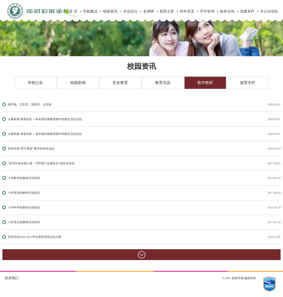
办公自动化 (269, 11)
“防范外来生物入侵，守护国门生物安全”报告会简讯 (41, 163)
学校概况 (90, 11)
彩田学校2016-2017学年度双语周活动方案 (34, 237)
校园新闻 (78, 83)
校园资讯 (110, 11)
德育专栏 (247, 83)
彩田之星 (167, 11)
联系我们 (11, 278)
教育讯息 (163, 83)
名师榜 (148, 11)
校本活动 (227, 11)
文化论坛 (130, 11)
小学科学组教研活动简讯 (24, 207)
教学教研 (205, 83)
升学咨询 (207, 11)
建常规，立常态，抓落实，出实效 (30, 104)
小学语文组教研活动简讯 (24, 222)
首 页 (73, 11)
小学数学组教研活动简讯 (24, 178)
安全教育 (120, 83)
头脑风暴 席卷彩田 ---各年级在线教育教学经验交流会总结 (45, 119)
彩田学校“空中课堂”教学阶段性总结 (31, 148)
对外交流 (187, 11)
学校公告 (35, 83)
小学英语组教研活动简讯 (24, 192)
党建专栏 (247, 11)
